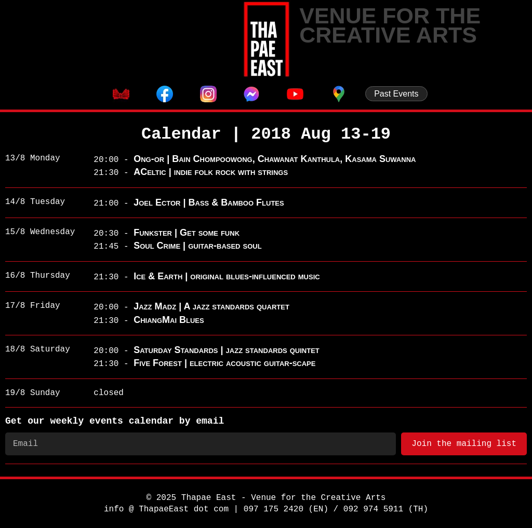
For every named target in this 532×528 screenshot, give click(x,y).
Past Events (396, 93)
